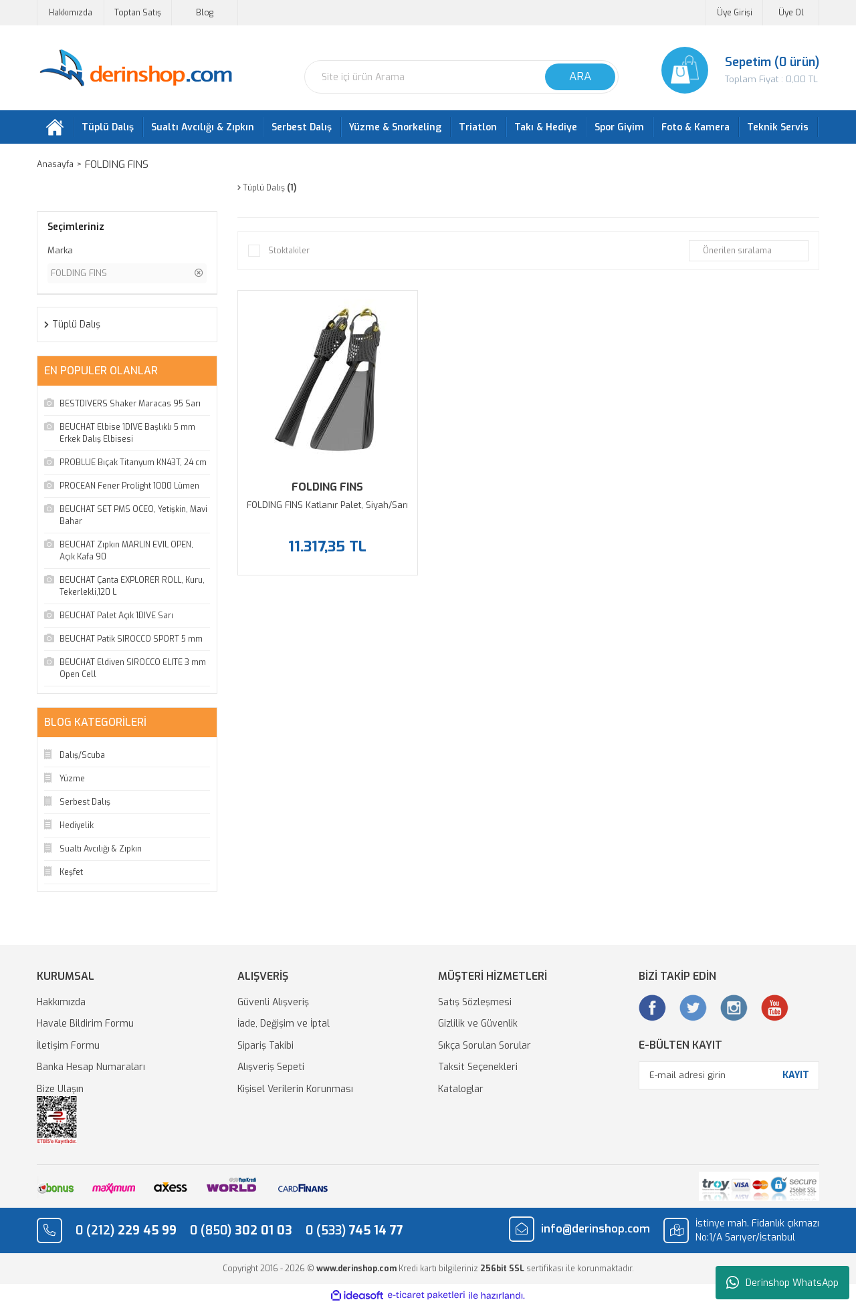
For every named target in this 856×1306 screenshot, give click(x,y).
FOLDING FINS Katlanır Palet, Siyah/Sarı (327, 505)
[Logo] (135, 68)
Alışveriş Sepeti (270, 1067)
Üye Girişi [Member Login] (734, 12)
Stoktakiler (289, 250)
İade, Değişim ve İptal (283, 1023)
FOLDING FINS (122, 164)
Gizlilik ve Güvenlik (478, 1023)
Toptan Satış (137, 12)
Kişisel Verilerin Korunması (295, 1089)
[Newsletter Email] (729, 1075)
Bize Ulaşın (60, 1089)
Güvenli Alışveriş (273, 1002)
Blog (204, 12)
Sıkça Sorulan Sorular (484, 1045)
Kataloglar (461, 1089)
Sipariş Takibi (265, 1045)
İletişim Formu (68, 1045)
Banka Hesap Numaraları (91, 1067)
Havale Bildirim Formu (85, 1023)
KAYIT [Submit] (795, 1075)
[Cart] (729, 70)
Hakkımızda (70, 12)
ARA (580, 76)
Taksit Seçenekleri (478, 1067)
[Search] (461, 77)
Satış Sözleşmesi (475, 1002)
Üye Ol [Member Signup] (791, 12)
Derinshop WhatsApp (782, 1282)
